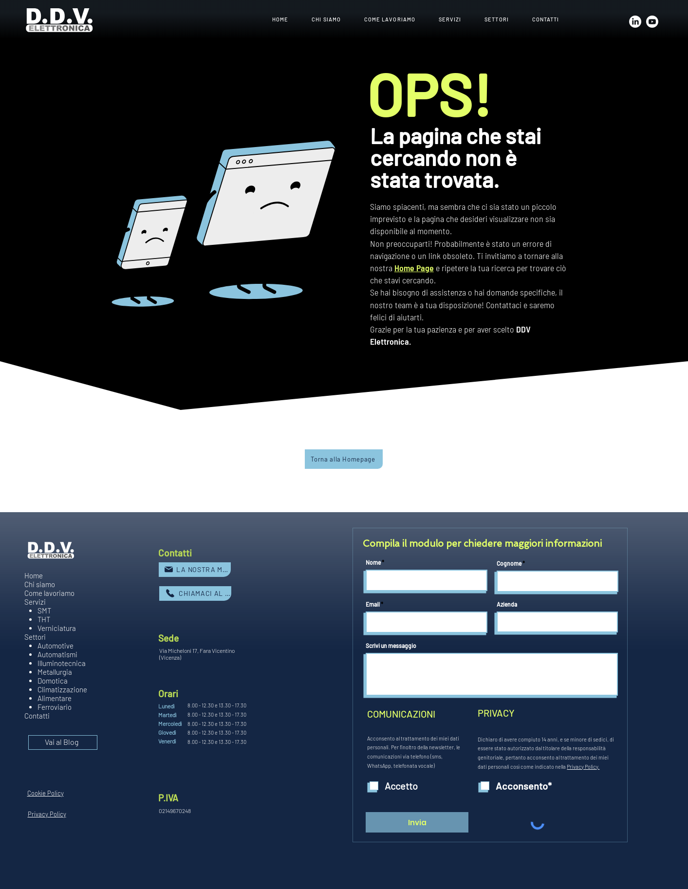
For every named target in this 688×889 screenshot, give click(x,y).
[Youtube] (652, 22)
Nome (373, 562)
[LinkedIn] (635, 22)
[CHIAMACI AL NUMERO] (195, 593)
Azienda (507, 604)
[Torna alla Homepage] (344, 459)
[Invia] (417, 822)
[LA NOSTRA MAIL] (195, 569)
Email (373, 604)
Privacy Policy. (583, 766)
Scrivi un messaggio (391, 645)
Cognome (509, 563)
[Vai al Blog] (62, 742)
